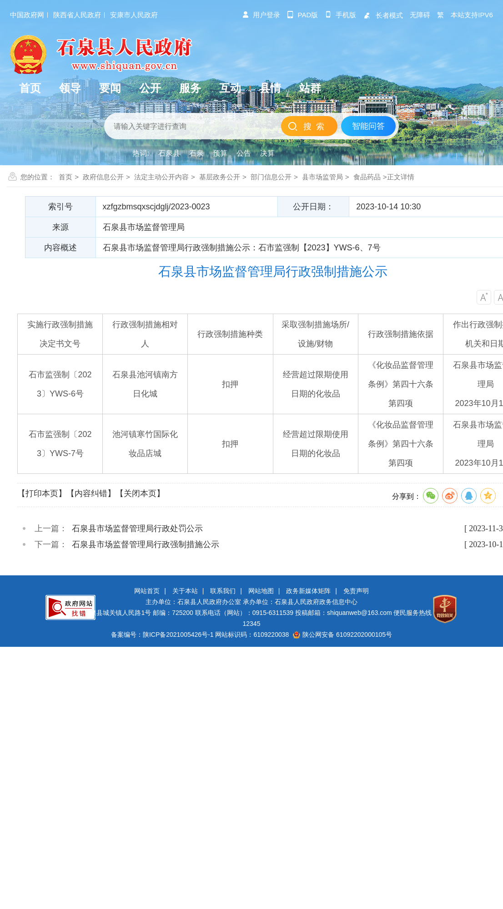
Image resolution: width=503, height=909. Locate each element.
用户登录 (261, 15)
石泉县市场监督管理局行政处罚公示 (137, 528)
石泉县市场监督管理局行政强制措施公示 (145, 544)
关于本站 (185, 590)
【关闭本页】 (140, 493)
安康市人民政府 (134, 15)
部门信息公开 (271, 177)
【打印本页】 (41, 493)
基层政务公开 (219, 177)
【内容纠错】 (91, 493)
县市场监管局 (322, 177)
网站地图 (261, 590)
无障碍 (420, 15)
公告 (243, 153)
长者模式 (383, 15)
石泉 (196, 153)
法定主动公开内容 (161, 177)
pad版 (302, 15)
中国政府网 (27, 15)
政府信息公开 (103, 177)
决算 (267, 153)
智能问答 (368, 126)
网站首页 (147, 590)
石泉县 (169, 153)
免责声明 (356, 590)
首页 (65, 177)
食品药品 (367, 177)
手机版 (340, 15)
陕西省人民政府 (77, 15)
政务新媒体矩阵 (308, 590)
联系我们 (223, 590)
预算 (220, 153)
